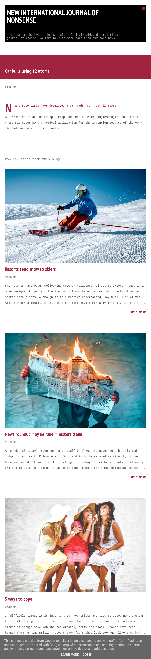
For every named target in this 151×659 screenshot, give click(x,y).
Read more (138, 312)
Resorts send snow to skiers (30, 269)
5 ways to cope (18, 599)
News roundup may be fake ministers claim (43, 434)
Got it (87, 654)
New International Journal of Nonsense (53, 16)
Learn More (70, 654)
